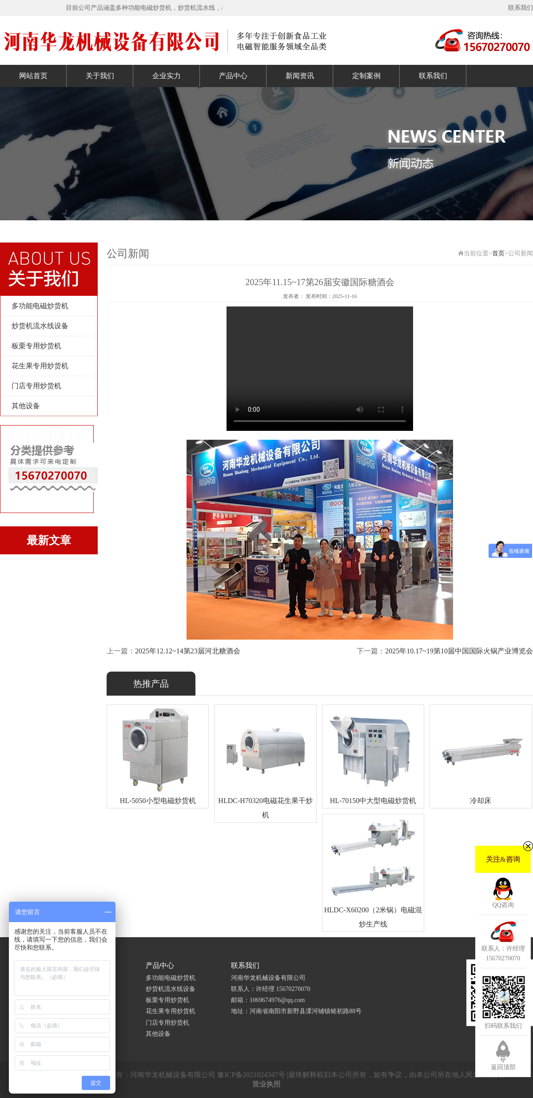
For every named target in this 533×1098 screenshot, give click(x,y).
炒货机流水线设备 (40, 326)
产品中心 (233, 76)
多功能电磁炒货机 (40, 306)
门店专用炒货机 (36, 386)
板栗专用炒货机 (36, 346)
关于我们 (100, 76)
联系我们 (520, 7)
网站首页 (33, 76)
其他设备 (26, 406)
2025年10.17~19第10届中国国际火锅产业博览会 (459, 651)
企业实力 (166, 76)
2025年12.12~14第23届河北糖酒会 (187, 651)
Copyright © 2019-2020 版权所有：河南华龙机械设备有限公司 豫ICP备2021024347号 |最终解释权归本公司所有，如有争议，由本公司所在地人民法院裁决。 (266, 1074)
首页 (498, 253)
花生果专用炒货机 (40, 366)
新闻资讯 (300, 76)
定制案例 (366, 76)
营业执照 (266, 1084)
